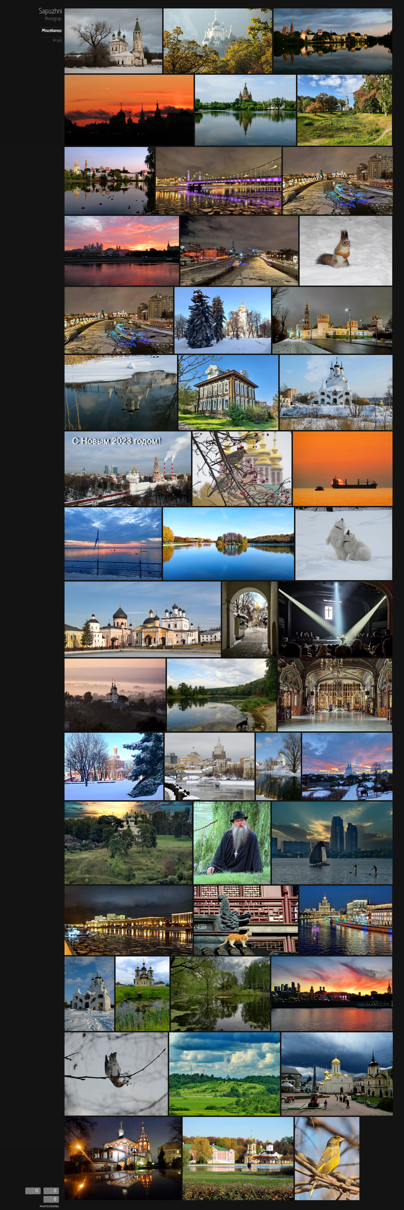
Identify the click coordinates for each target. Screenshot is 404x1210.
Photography (55, 19)
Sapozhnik (52, 11)
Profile (59, 41)
